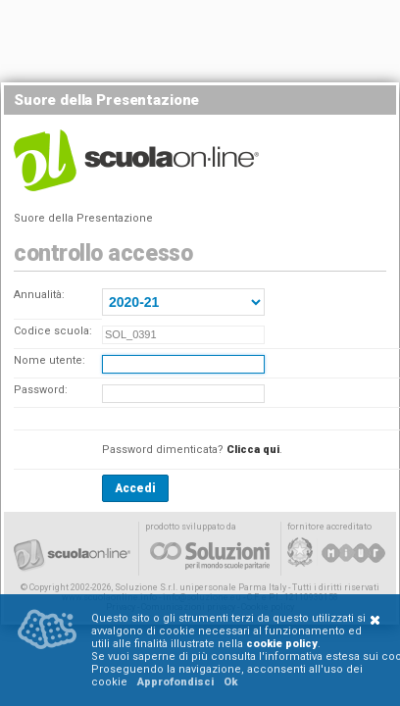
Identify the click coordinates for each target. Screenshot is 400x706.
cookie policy (282, 643)
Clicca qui (252, 449)
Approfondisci (175, 682)
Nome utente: (49, 360)
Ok (230, 682)
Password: (41, 389)
